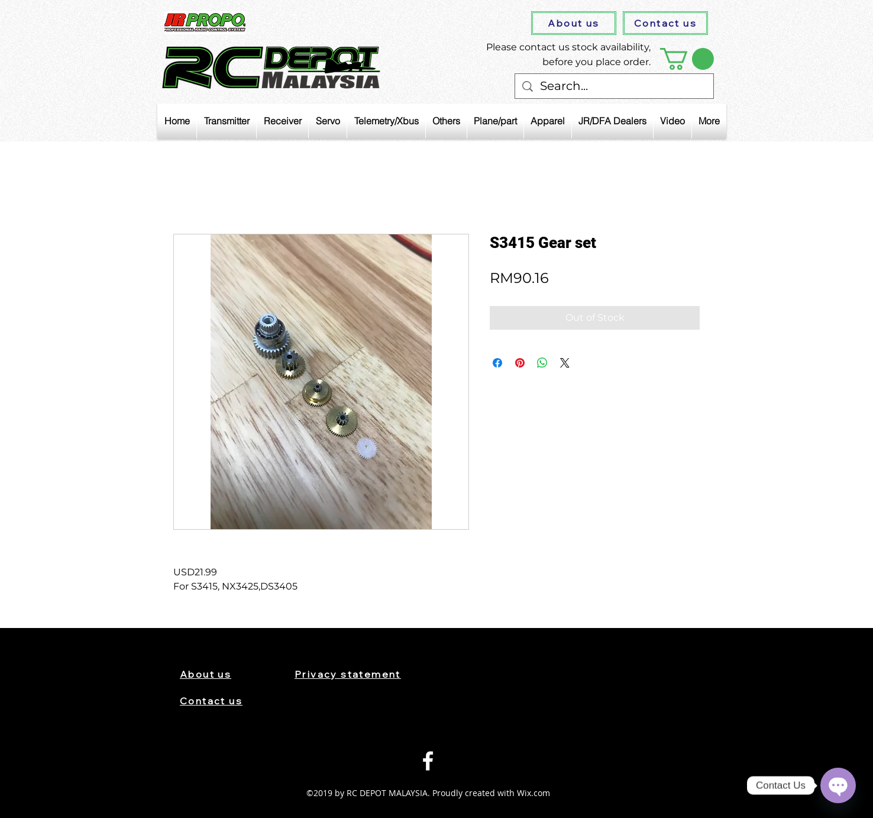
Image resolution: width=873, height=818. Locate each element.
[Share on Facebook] (497, 363)
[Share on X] (565, 363)
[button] (687, 59)
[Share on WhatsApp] (542, 363)
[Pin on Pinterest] (520, 363)
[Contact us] (665, 23)
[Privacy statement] (359, 674)
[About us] (573, 23)
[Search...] (614, 86)
